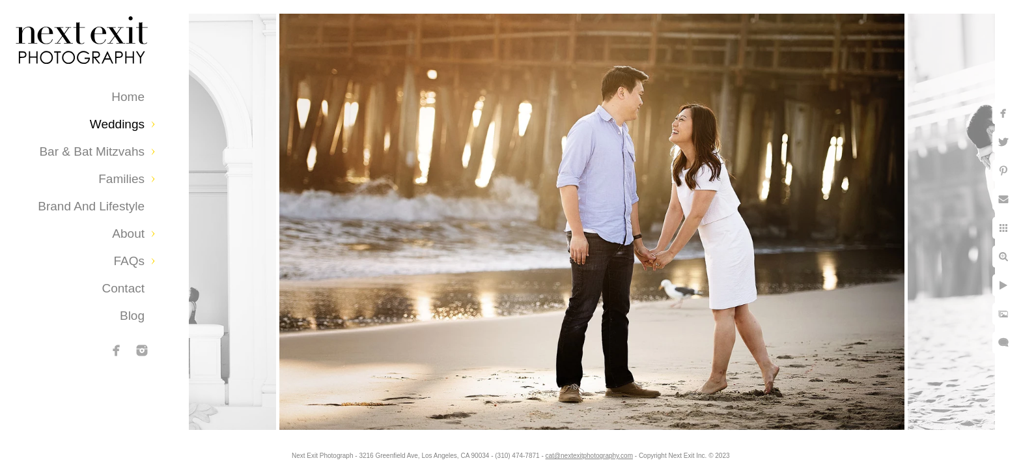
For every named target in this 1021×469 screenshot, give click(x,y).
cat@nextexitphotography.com (589, 455)
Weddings (117, 124)
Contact (123, 288)
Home (128, 97)
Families (121, 179)
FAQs (129, 261)
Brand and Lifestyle (91, 206)
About (128, 233)
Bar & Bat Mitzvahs (92, 151)
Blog (132, 315)
